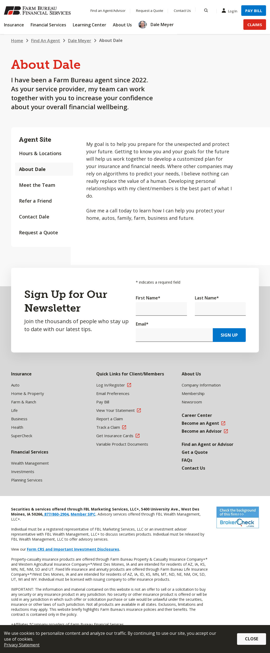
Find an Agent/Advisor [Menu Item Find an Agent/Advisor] (108, 10)
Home (17, 41)
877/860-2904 (56, 514)
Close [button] (251, 639)
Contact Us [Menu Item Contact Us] (182, 10)
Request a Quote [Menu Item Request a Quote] (149, 10)
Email (142, 324)
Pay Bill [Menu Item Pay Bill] (253, 10)
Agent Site (35, 139)
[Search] (206, 10)
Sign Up (229, 335)
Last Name (207, 298)
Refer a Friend (35, 201)
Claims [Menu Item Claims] (254, 24)
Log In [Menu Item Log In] (231, 10)
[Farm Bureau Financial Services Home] (38, 10)
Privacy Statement (22, 645)
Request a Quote (38, 232)
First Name (148, 298)
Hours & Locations (40, 153)
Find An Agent (45, 41)
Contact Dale (34, 216)
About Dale (111, 40)
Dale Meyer (79, 41)
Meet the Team (37, 185)
